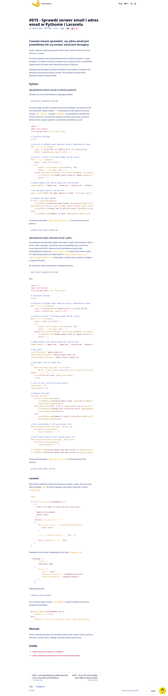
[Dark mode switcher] (135, 3)
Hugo (130, 691)
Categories (40, 686)
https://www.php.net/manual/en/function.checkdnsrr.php (56, 655)
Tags (31, 686)
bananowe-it (47, 3)
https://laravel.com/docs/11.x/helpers (48, 652)
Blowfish (136, 691)
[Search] (131, 3)
